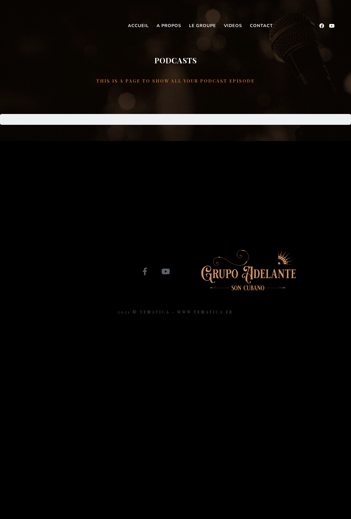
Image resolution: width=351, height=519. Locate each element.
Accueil (138, 26)
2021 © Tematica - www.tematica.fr (175, 312)
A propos (169, 26)
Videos (233, 26)
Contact (261, 26)
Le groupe (202, 26)
